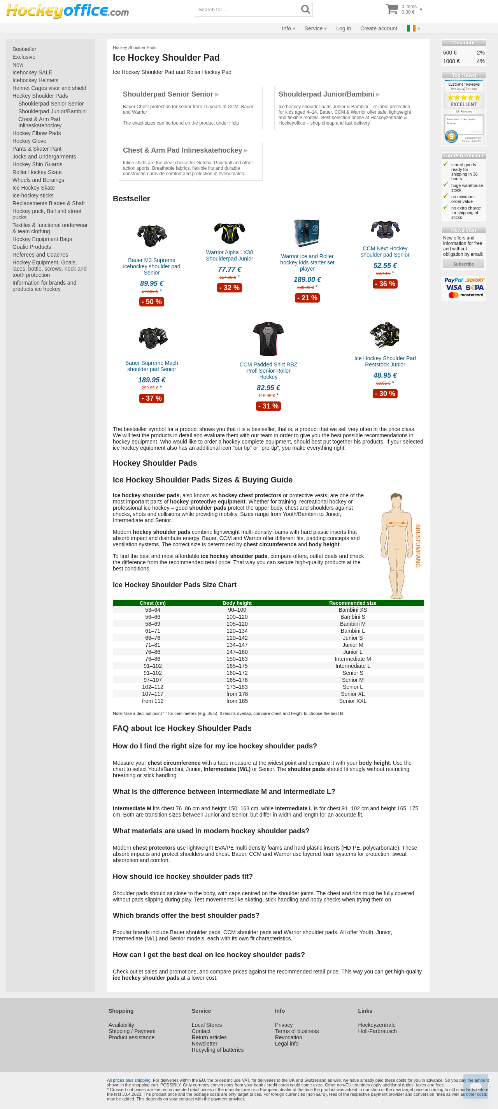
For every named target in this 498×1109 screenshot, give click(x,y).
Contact (201, 1031)
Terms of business (297, 1031)
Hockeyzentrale (377, 1025)
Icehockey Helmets (35, 80)
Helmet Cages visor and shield (49, 88)
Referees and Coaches (40, 255)
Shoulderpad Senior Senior (51, 103)
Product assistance (131, 1037)
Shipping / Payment (132, 1031)
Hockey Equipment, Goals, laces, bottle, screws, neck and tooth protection (49, 268)
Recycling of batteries (218, 1050)
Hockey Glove (29, 141)
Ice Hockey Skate (33, 188)
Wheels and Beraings (38, 180)
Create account (378, 28)
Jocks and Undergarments (44, 156)
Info (286, 28)
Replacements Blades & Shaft (48, 203)
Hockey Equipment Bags (42, 239)
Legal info (287, 1043)
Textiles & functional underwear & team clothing (50, 228)
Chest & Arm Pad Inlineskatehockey (39, 122)
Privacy (284, 1025)
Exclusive (23, 57)
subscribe (463, 264)
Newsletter (204, 1043)
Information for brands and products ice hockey (44, 286)
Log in (343, 28)
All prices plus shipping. (129, 1080)
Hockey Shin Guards (37, 164)
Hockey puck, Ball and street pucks (46, 214)
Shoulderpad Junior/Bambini (52, 111)
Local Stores (207, 1025)
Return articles (209, 1037)
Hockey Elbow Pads (36, 133)
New (17, 65)
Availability (121, 1025)
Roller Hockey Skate (37, 172)
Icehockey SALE (32, 72)
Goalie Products (31, 247)
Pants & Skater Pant (36, 149)
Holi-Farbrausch (377, 1031)
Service (314, 28)
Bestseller (24, 49)
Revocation (288, 1037)
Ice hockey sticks (33, 195)
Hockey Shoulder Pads (40, 96)
